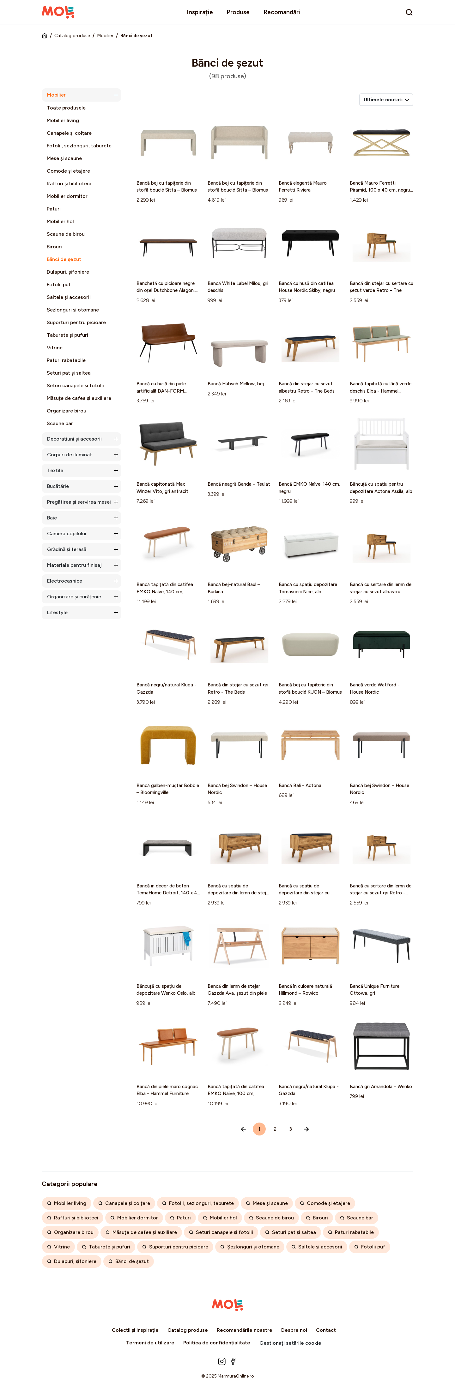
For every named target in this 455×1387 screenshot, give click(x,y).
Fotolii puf (59, 284)
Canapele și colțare (69, 133)
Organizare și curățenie (74, 597)
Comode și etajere (68, 171)
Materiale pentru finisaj (74, 565)
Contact (326, 1330)
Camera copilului (66, 533)
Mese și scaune (64, 158)
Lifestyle (57, 612)
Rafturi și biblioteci (69, 184)
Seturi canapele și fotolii (75, 385)
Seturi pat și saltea (69, 373)
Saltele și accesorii (69, 297)
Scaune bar (60, 423)
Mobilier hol (60, 221)
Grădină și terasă (66, 549)
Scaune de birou (66, 234)
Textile (55, 470)
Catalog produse (72, 36)
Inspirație (200, 12)
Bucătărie (58, 486)
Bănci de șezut (64, 259)
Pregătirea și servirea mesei (79, 502)
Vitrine (55, 348)
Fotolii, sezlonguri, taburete (79, 146)
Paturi (54, 209)
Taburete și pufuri (67, 335)
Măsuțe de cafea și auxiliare (79, 398)
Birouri (54, 247)
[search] (409, 12)
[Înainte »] (306, 1129)
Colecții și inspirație (135, 1330)
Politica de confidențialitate (216, 1343)
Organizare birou (66, 411)
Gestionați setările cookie (290, 1343)
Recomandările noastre (244, 1330)
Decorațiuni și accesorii (74, 439)
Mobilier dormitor (67, 196)
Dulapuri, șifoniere (68, 272)
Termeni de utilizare (150, 1343)
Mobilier (105, 36)
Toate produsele (66, 108)
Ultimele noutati (386, 100)
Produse (238, 12)
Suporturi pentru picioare (76, 322)
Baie (52, 518)
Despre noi (294, 1330)
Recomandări (282, 12)
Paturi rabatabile (66, 360)
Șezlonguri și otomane (73, 310)
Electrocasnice (64, 581)
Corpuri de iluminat (69, 455)
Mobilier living (63, 120)
